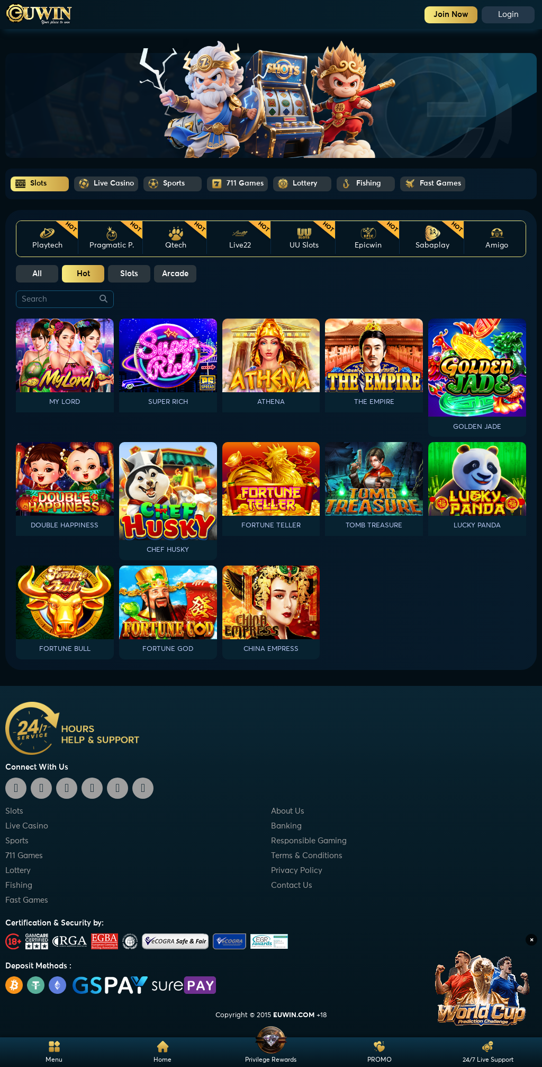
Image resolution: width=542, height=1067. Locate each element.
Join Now (450, 15)
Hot (83, 274)
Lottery (18, 871)
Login (508, 15)
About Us (287, 811)
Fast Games (26, 900)
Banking (286, 826)
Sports (17, 841)
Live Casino (26, 826)
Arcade (175, 274)
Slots (129, 274)
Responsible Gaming (309, 841)
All (37, 274)
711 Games (24, 856)
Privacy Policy (296, 871)
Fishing (18, 885)
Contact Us (291, 885)
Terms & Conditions (306, 856)
